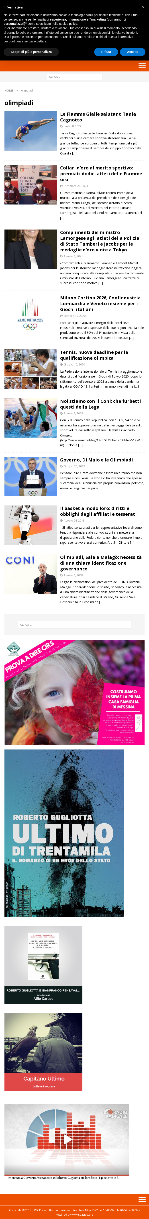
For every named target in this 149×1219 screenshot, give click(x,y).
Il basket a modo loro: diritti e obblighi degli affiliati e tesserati (98, 511)
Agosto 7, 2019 (73, 413)
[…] (74, 153)
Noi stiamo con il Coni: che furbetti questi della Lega (100, 404)
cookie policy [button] (68, 23)
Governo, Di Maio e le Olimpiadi (96, 460)
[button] (143, 7)
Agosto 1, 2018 (73, 575)
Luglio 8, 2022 (72, 126)
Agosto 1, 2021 (73, 256)
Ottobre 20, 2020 (75, 316)
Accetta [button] (132, 52)
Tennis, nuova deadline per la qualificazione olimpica (94, 355)
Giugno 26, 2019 (74, 466)
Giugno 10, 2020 (74, 364)
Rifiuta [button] (106, 52)
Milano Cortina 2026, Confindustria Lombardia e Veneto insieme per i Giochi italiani (100, 303)
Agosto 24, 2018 (74, 520)
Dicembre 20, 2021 (76, 186)
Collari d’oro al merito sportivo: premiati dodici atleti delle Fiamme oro (101, 173)
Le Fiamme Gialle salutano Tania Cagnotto (98, 117)
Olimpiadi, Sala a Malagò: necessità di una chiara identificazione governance (101, 563)
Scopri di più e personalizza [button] (31, 52)
